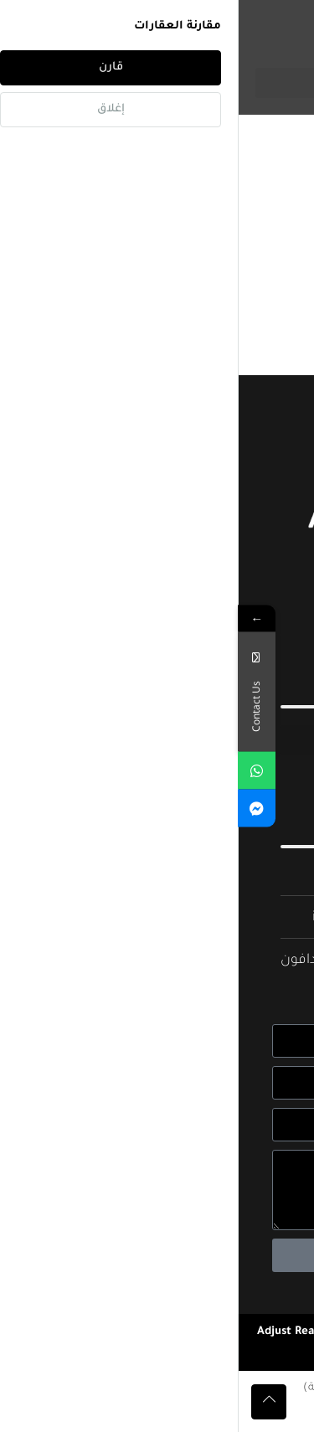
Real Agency (116, 1352)
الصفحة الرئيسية (252, 137)
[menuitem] (223, 1389)
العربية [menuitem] (212, 1388)
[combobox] (126, 248)
